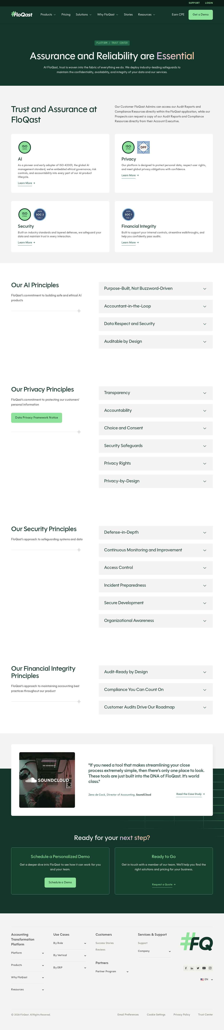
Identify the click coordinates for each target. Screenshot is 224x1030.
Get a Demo (201, 14)
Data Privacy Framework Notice (36, 417)
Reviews (100, 949)
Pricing (65, 14)
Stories (128, 14)
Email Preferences (128, 1014)
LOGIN (209, 3)
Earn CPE (178, 14)
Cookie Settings (156, 1014)
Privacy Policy (182, 1014)
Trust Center (205, 1014)
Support (194, 3)
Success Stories (105, 943)
